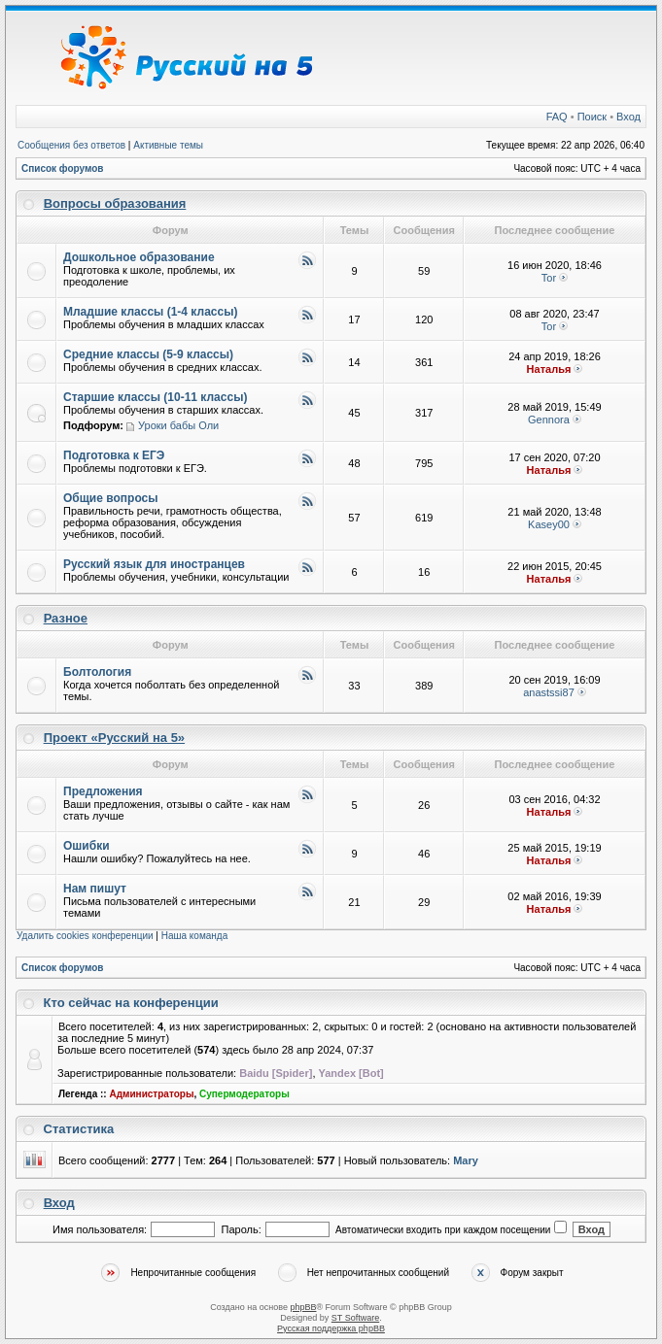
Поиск (592, 116)
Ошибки (86, 846)
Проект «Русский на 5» (114, 737)
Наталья (549, 369)
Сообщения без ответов (71, 145)
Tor (548, 278)
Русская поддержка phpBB (331, 1328)
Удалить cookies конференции (85, 935)
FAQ (557, 116)
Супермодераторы (244, 1094)
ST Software (355, 1318)
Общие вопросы (110, 498)
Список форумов (62, 168)
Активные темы (168, 145)
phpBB (303, 1307)
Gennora (549, 419)
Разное (65, 618)
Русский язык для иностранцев (154, 564)
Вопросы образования (115, 203)
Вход (628, 116)
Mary (465, 1160)
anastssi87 (549, 692)
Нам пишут (94, 888)
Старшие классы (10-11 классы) (155, 397)
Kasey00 (549, 524)
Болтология (97, 672)
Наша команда (194, 935)
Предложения (103, 791)
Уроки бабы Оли (178, 425)
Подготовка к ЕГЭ (113, 455)
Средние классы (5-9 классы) (148, 354)
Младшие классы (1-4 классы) (150, 312)
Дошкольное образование (139, 257)
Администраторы (151, 1094)
